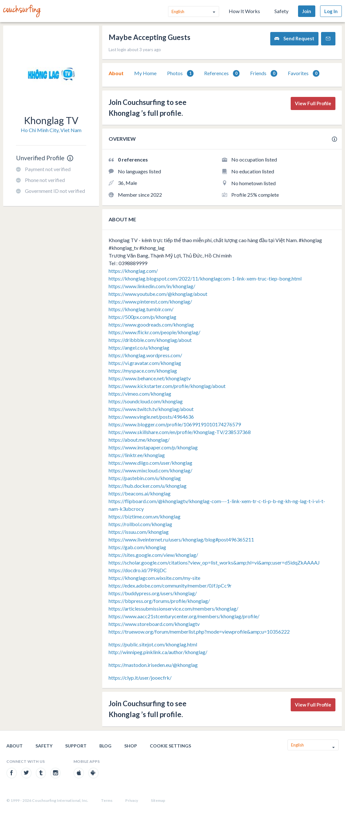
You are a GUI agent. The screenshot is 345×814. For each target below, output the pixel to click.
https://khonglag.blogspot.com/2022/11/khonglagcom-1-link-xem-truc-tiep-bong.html (205, 278)
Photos (180, 73)
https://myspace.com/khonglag (143, 370)
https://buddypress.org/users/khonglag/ (153, 593)
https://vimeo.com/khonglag (140, 394)
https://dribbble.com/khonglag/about (150, 340)
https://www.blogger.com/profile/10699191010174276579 (175, 424)
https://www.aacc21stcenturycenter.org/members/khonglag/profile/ (184, 616)
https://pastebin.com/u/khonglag (145, 478)
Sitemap (158, 800)
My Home (145, 73)
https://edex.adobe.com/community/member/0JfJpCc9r (170, 585)
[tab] (116, 73)
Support (76, 745)
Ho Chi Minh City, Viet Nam (51, 130)
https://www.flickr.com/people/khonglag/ (154, 332)
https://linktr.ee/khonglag (137, 455)
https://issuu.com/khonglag (139, 532)
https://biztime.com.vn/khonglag (144, 516)
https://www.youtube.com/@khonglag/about (158, 294)
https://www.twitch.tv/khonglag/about (151, 409)
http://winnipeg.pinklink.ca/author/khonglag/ (158, 652)
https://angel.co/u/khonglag (139, 347)
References (222, 73)
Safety (281, 11)
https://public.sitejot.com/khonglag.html (153, 644)
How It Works (244, 11)
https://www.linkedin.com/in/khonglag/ (152, 286)
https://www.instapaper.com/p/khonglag (153, 447)
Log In (331, 11)
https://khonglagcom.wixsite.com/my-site (154, 578)
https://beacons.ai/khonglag (140, 493)
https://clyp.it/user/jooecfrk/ (140, 678)
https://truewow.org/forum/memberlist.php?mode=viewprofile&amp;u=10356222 (199, 631)
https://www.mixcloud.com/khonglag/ (150, 470)
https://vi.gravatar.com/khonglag (145, 363)
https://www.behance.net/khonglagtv (150, 378)
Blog (105, 745)
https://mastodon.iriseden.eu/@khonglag (153, 665)
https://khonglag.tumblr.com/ (141, 309)
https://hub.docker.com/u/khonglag (148, 486)
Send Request (294, 39)
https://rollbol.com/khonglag (140, 524)
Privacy (131, 800)
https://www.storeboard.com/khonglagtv (154, 624)
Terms (106, 800)
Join (306, 11)
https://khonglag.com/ (133, 271)
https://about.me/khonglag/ (139, 440)
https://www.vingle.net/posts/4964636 (151, 417)
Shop (130, 745)
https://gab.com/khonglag (137, 547)
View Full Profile (313, 103)
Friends (263, 73)
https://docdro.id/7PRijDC (138, 570)
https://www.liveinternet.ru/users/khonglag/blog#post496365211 (181, 539)
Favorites (303, 73)
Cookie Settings (170, 745)
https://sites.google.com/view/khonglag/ (153, 555)
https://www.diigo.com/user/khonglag (150, 463)
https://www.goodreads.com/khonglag (151, 324)
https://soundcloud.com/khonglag (146, 401)
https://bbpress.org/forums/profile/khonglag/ (159, 601)
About (116, 73)
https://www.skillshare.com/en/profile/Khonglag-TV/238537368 (180, 432)
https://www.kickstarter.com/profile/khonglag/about (167, 386)
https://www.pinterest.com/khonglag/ (150, 301)
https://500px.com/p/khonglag (142, 317)
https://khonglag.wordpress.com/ (145, 355)
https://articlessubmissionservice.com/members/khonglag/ (173, 608)
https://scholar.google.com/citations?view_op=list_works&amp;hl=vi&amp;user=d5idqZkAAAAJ (214, 562)
